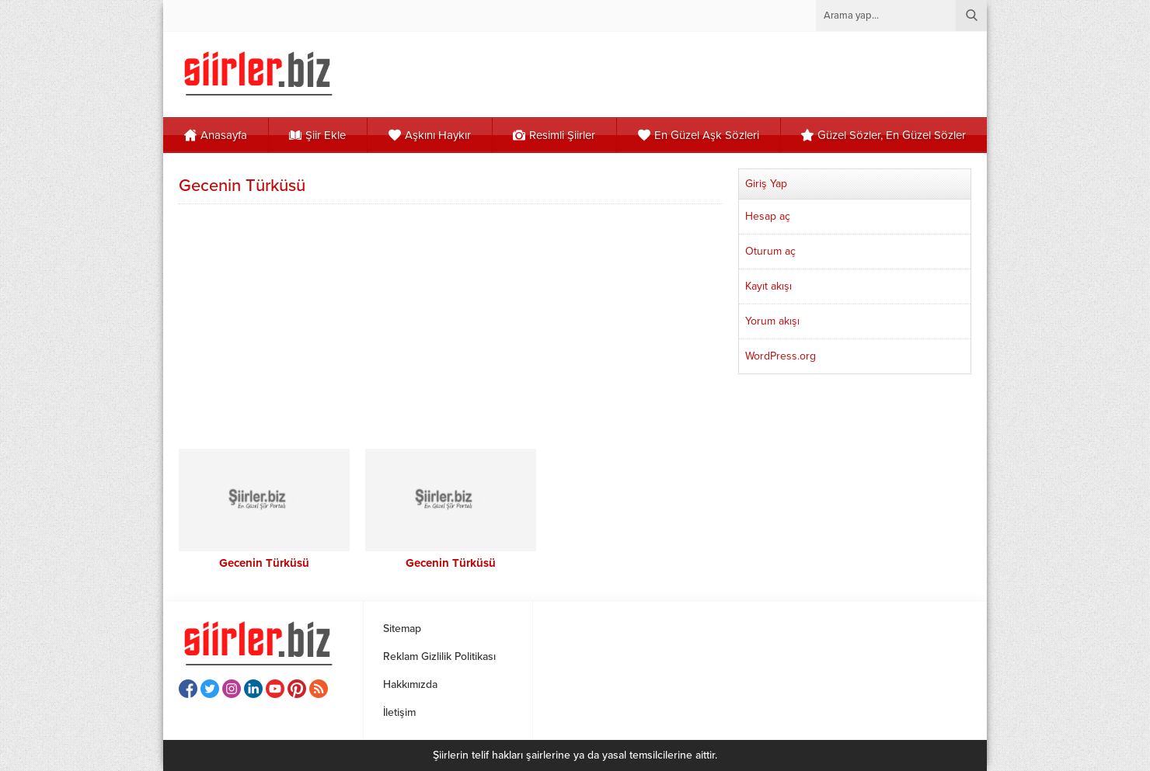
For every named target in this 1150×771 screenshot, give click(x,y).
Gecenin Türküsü (264, 563)
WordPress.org (780, 356)
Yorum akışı (772, 321)
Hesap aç (767, 216)
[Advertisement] (451, 324)
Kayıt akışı (768, 286)
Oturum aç (770, 251)
